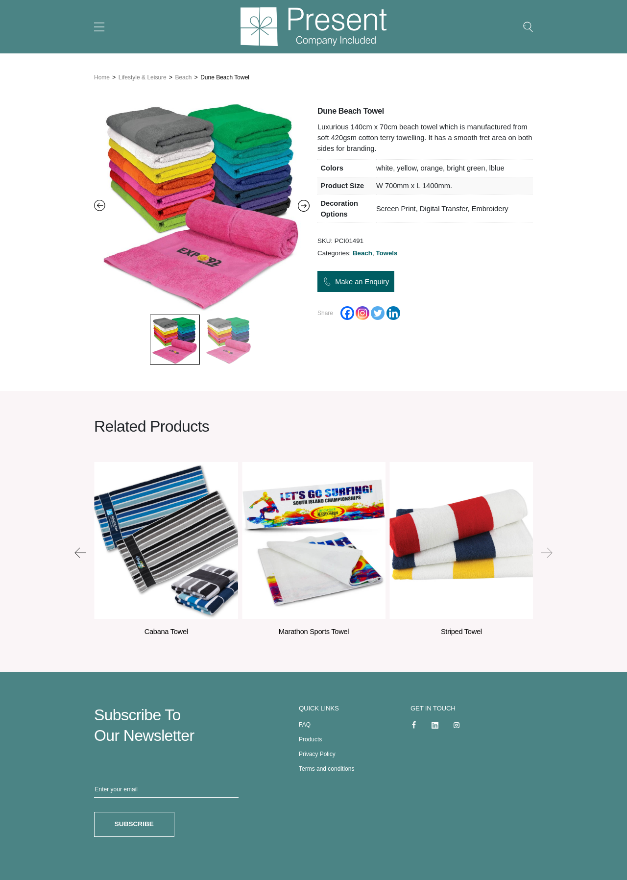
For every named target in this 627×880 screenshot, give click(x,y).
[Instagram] (362, 313)
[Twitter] (378, 313)
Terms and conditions (326, 766)
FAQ (305, 722)
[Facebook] (347, 313)
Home (102, 76)
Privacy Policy (317, 752)
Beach (183, 76)
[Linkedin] (393, 313)
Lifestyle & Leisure (143, 76)
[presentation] (80, 551)
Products (310, 737)
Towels (386, 253)
